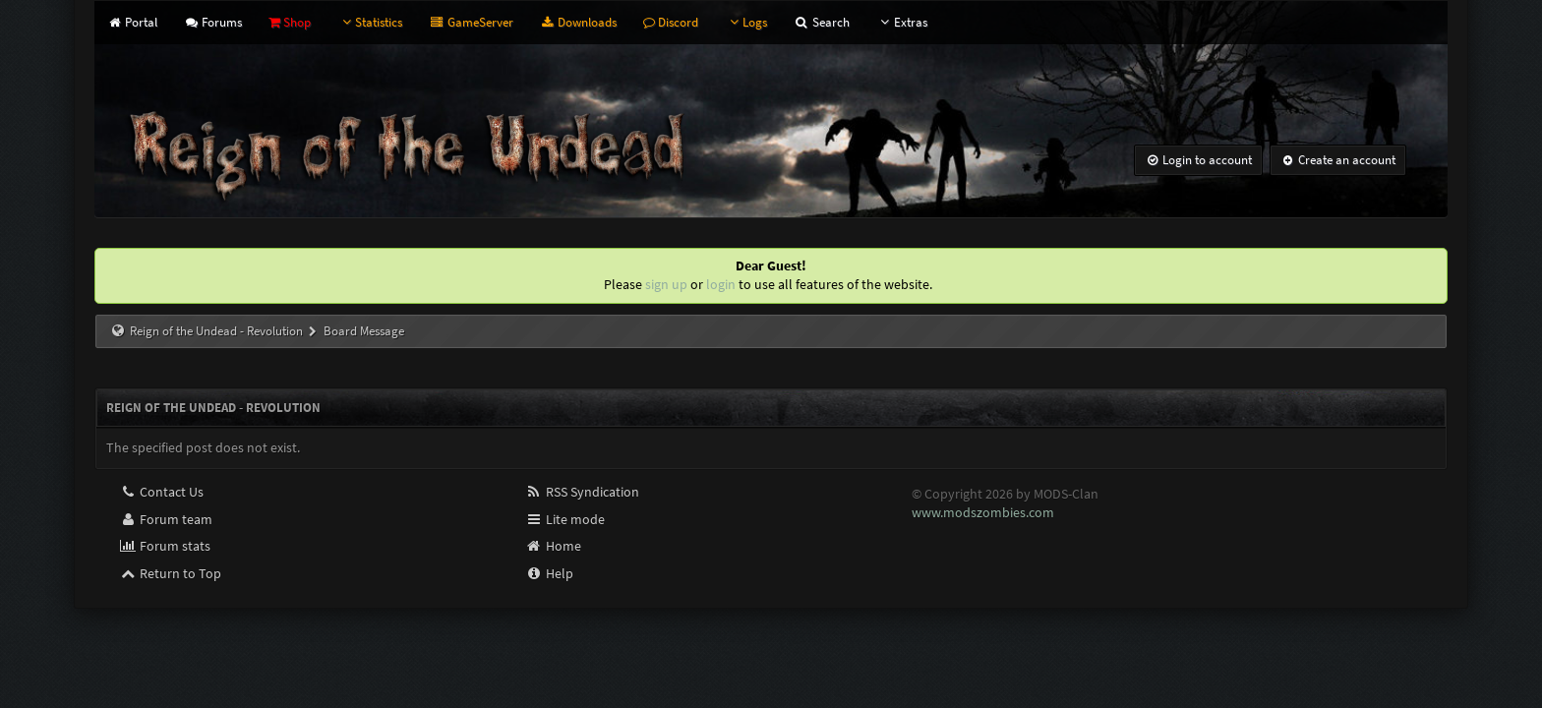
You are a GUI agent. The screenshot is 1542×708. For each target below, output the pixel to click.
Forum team (165, 519)
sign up (666, 284)
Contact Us (161, 492)
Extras (901, 22)
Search (821, 22)
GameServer (470, 22)
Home (553, 546)
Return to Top (170, 573)
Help (549, 573)
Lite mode (565, 519)
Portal (131, 22)
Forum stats (164, 546)
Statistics (369, 22)
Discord (670, 22)
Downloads (578, 22)
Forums (213, 22)
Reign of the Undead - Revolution (216, 331)
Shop (289, 22)
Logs (746, 22)
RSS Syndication (582, 492)
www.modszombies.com (983, 512)
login (721, 284)
